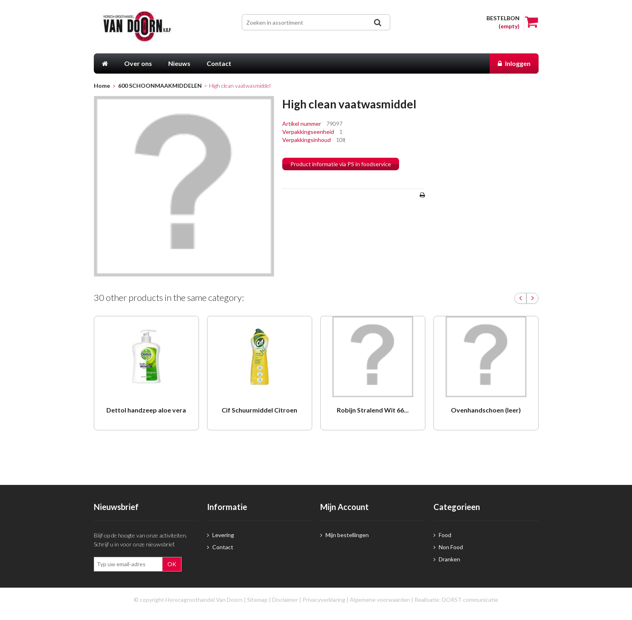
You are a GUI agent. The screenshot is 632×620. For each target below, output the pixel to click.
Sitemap (257, 599)
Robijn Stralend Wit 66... (373, 410)
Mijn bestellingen (344, 534)
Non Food (448, 547)
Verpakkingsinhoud (307, 139)
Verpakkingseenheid (308, 131)
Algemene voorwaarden (380, 599)
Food (442, 534)
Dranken (446, 559)
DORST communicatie (470, 599)
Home (102, 85)
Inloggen (514, 63)
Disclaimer (285, 599)
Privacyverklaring (323, 599)
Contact (220, 547)
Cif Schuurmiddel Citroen (259, 410)
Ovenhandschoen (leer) (486, 410)
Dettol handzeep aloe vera (146, 410)
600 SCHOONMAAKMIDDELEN (160, 85)
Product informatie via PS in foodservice (340, 164)
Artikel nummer (302, 123)
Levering (220, 534)
